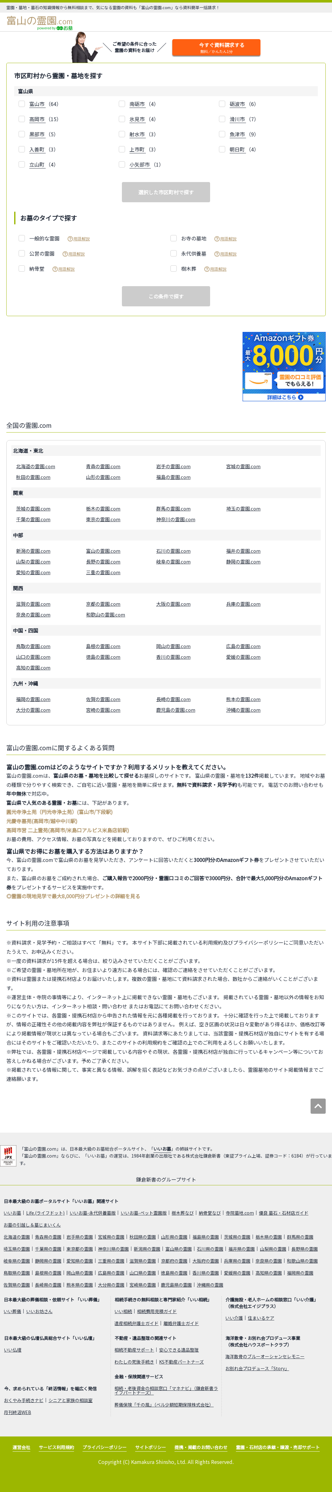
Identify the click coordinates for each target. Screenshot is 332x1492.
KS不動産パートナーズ (181, 1361)
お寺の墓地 (209, 238)
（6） (244, 104)
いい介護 (234, 1318)
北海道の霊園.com (35, 466)
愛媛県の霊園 (237, 1273)
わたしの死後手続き (134, 1361)
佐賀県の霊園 (16, 1285)
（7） (244, 119)
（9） (244, 134)
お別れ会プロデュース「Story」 (257, 1368)
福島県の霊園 (205, 1237)
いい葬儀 (12, 1311)
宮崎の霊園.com (103, 709)
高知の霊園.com (33, 667)
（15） (45, 119)
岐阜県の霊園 (16, 1261)
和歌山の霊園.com (105, 614)
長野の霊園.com (103, 561)
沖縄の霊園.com (243, 709)
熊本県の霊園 (79, 1285)
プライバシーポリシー (105, 1447)
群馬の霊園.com (173, 508)
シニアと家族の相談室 (71, 1400)
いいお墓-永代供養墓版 (93, 1213)
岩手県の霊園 (79, 1237)
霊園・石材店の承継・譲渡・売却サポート (278, 1447)
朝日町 (238, 149)
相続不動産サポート (134, 1350)
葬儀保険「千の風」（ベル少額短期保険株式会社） (164, 1404)
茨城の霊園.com (33, 508)
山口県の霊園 (142, 1273)
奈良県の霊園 (268, 1261)
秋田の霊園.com (33, 477)
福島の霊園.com (173, 477)
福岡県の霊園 (300, 1273)
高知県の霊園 (268, 1273)
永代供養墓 (209, 253)
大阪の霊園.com (173, 603)
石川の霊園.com (173, 550)
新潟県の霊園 (147, 1249)
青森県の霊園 (48, 1237)
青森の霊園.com (103, 466)
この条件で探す (166, 296)
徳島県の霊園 (174, 1273)
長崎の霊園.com (173, 699)
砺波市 (238, 104)
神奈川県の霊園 (113, 1249)
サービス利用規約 (56, 1447)
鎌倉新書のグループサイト (166, 1179)
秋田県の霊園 (142, 1237)
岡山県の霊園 (79, 1273)
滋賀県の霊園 (142, 1261)
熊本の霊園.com (243, 699)
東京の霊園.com (103, 519)
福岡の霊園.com (33, 699)
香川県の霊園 (205, 1273)
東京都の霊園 (79, 1249)
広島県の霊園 (111, 1273)
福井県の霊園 (241, 1249)
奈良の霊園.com (33, 614)
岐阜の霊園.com (173, 561)
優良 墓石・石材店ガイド (283, 1213)
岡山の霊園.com (173, 646)
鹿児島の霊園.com (175, 709)
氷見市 (137, 119)
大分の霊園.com (33, 709)
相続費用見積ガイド (157, 1311)
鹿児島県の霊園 (176, 1285)
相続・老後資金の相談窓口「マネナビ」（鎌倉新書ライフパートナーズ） (166, 1390)
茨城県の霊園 (237, 1237)
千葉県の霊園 (48, 1249)
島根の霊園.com (103, 646)
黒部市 (37, 134)
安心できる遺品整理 (179, 1350)
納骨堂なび (210, 1213)
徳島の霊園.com (103, 656)
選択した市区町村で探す (166, 192)
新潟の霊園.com (33, 550)
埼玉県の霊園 (16, 1249)
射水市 (137, 134)
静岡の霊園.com (243, 561)
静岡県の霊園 (48, 1261)
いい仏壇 (12, 1350)
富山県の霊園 (178, 1249)
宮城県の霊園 (111, 1237)
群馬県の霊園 (300, 1237)
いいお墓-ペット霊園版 (144, 1213)
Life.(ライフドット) (45, 1213)
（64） (45, 104)
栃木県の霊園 (268, 1237)
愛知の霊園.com (33, 572)
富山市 (37, 104)
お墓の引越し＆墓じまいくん (32, 1225)
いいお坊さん (39, 1311)
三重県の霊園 (111, 1261)
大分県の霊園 (111, 1285)
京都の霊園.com (103, 603)
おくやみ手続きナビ (23, 1400)
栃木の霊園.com (103, 508)
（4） (144, 104)
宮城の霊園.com (243, 466)
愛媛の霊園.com (243, 656)
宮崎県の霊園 (142, 1285)
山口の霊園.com (33, 656)
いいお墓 (162, 1149)
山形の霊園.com (103, 477)
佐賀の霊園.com (103, 699)
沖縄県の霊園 (210, 1285)
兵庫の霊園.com (243, 603)
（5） (44, 134)
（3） (144, 134)
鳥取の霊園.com (33, 646)
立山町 (37, 164)
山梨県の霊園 (273, 1249)
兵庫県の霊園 (237, 1261)
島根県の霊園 (48, 1273)
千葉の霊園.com (33, 519)
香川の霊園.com (173, 656)
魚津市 (238, 134)
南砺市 (137, 104)
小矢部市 (140, 164)
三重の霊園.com (103, 572)
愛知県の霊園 (79, 1261)
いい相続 (123, 1311)
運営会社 (21, 1447)
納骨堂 (52, 269)
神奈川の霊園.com (175, 519)
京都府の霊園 (174, 1261)
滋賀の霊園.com (33, 603)
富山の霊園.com (103, 550)
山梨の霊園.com (33, 561)
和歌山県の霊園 (302, 1261)
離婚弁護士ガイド (181, 1323)
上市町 (137, 149)
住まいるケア (261, 1318)
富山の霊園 (39, 20)
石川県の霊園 (210, 1249)
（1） (146, 164)
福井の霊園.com (243, 550)
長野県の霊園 (304, 1249)
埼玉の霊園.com (243, 508)
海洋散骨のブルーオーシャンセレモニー (265, 1356)
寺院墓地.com (240, 1213)
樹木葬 (203, 269)
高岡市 (37, 119)
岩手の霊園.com (173, 466)
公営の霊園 (57, 253)
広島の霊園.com (243, 646)
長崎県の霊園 (48, 1285)
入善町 (37, 149)
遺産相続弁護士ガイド (136, 1323)
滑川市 (238, 119)
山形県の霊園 (174, 1237)
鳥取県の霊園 (16, 1273)
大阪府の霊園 (205, 1261)
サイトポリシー (150, 1447)
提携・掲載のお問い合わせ (201, 1447)
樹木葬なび (183, 1213)
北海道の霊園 (16, 1237)
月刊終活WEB (17, 1412)
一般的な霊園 (59, 238)
